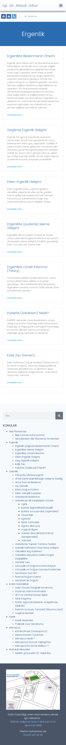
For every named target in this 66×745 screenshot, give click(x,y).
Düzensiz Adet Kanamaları (30, 591)
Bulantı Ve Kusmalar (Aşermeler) (40, 511)
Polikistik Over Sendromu (29, 624)
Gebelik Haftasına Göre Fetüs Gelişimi (37, 547)
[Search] (59, 415)
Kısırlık (12, 616)
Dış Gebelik (21, 486)
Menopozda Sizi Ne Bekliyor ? (32, 646)
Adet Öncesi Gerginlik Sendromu (34, 587)
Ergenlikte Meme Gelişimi (29, 449)
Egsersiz (25, 518)
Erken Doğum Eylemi (27, 489)
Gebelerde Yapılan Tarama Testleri (35, 544)
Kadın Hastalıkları (19, 584)
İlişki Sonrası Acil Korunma (30, 435)
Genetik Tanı (22, 562)
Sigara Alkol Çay (30, 526)
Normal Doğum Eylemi (28, 577)
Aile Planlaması (17, 431)
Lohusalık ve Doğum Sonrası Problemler (38, 569)
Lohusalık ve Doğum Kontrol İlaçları (35, 566)
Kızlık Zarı (20, 464)
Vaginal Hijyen (29, 529)
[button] (60, 5)
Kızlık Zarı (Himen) (21, 355)
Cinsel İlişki (27, 515)
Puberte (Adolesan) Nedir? (28, 313)
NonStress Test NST (26, 573)
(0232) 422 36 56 (33, 735)
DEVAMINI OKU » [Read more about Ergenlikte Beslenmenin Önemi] (15, 115)
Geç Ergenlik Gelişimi (27, 460)
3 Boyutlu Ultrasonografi (29, 475)
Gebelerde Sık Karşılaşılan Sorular (34, 500)
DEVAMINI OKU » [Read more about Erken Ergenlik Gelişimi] (15, 209)
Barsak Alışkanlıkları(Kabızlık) (37, 507)
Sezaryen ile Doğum (27, 580)
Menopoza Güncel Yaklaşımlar (33, 642)
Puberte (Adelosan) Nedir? (30, 468)
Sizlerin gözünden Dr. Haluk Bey (33, 653)
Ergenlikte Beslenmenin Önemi (31, 56)
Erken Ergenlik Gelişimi (24, 182)
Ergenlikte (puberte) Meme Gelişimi (28, 226)
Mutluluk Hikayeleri (19, 649)
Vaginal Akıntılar (24, 613)
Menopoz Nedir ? (25, 638)
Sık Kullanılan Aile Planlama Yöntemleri (37, 438)
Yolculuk (26, 540)
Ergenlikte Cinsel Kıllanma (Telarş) (27, 269)
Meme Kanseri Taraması (29, 635)
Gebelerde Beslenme (27, 497)
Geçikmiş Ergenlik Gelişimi (27, 130)
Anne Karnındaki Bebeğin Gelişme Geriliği (39, 478)
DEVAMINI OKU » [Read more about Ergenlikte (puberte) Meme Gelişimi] (15, 252)
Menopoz (14, 627)
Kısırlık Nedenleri (24, 620)
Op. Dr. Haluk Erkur (20, 5)
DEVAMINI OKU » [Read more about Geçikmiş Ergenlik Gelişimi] (15, 166)
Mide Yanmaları (30, 522)
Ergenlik (13, 442)
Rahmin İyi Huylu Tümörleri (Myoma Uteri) (39, 609)
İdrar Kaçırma (23, 598)
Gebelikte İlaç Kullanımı (28, 551)
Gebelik (13, 471)
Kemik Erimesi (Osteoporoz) (31, 631)
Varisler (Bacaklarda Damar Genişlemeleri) (37, 535)
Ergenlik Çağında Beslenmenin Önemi (37, 446)
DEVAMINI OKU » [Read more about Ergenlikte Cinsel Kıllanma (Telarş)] (15, 298)
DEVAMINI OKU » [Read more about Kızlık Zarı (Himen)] (15, 382)
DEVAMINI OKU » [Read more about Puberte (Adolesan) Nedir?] (15, 340)
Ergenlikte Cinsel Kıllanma (29, 453)
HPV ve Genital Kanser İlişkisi (31, 595)
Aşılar (24, 504)
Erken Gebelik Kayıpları (28, 493)
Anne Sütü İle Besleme (28, 482)
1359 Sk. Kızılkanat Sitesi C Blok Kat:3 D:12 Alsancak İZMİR (33, 723)
